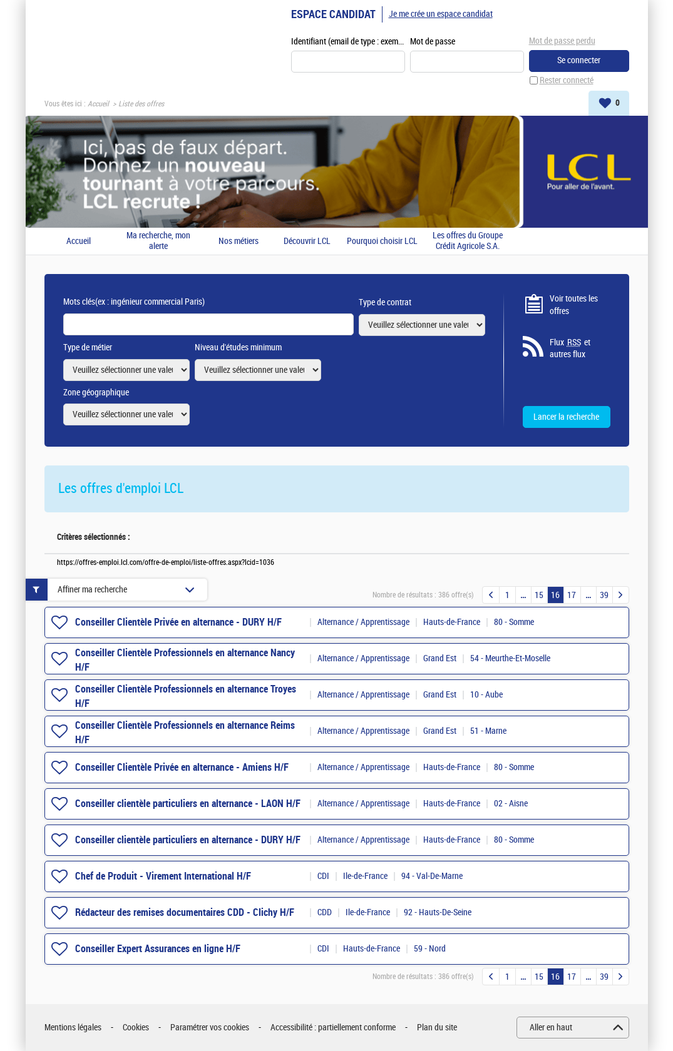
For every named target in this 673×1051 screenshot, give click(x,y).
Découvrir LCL (307, 241)
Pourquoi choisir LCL (382, 241)
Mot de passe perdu (562, 41)
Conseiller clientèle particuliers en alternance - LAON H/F (188, 804)
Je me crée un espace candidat (441, 14)
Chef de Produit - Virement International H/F (163, 876)
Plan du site (437, 1027)
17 (571, 595)
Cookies (136, 1027)
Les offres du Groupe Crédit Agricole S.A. (468, 241)
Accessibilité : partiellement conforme (333, 1027)
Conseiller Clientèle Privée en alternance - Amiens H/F (182, 767)
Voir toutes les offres (574, 305)
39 (604, 595)
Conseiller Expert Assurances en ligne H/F (157, 949)
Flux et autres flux (570, 348)
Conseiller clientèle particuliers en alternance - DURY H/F (188, 840)
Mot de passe (432, 41)
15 (539, 595)
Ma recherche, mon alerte (158, 241)
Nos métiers (238, 241)
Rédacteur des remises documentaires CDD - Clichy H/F (184, 912)
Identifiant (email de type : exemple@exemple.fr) (348, 41)
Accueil (98, 103)
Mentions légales (72, 1027)
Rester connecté (566, 80)
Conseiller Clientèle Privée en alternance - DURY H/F (178, 622)
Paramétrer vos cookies (209, 1027)
